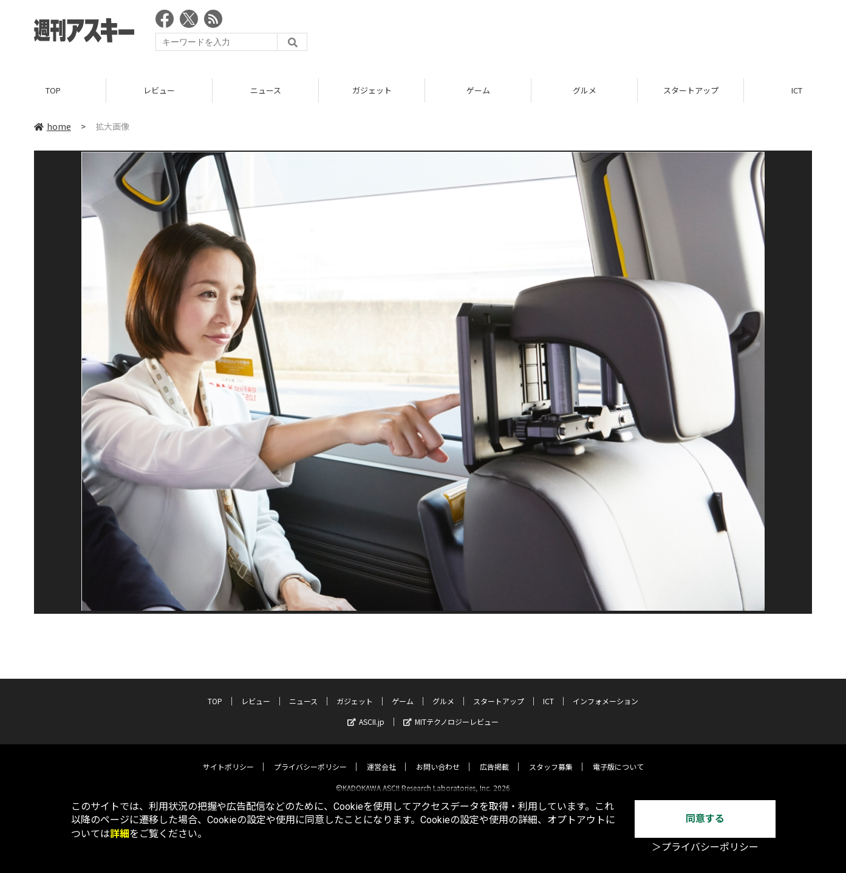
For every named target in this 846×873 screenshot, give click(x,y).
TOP (53, 91)
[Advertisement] (591, 33)
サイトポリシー (228, 756)
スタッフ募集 (551, 756)
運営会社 (381, 756)
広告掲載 (494, 756)
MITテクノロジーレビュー (451, 711)
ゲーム (478, 91)
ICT (548, 690)
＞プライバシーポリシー (705, 847)
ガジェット (372, 91)
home (52, 127)
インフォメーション (605, 690)
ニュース (265, 91)
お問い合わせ (438, 756)
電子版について (618, 756)
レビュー (159, 91)
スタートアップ (690, 91)
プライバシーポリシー (310, 756)
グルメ (584, 91)
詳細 (119, 834)
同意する (705, 818)
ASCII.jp (365, 711)
